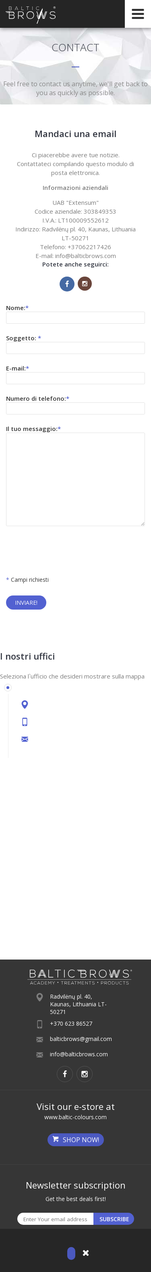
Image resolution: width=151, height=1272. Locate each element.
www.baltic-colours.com (75, 1117)
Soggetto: (23, 338)
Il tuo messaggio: (33, 429)
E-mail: (17, 368)
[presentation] (67, 552)
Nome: (17, 308)
